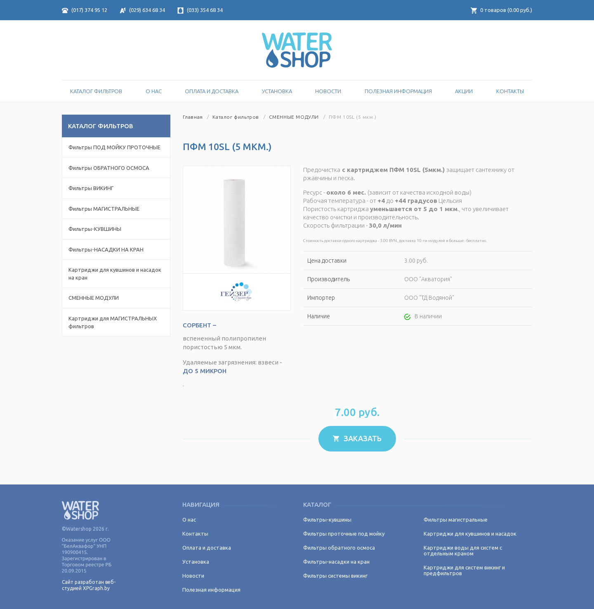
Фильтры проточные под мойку (343, 533)
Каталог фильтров (235, 117)
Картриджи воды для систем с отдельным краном (463, 550)
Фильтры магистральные (456, 519)
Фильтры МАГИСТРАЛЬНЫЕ (103, 209)
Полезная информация (398, 91)
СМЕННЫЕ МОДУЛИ (93, 298)
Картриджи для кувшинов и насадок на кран (114, 273)
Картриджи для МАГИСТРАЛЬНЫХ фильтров (112, 322)
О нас (154, 91)
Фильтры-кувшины (327, 519)
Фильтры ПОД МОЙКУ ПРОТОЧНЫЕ (114, 147)
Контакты (510, 91)
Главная (193, 117)
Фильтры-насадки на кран (336, 561)
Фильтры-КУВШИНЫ (94, 229)
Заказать (357, 438)
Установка (277, 91)
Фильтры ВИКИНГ (90, 188)
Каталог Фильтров (96, 91)
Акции (464, 91)
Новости (328, 91)
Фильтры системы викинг (335, 575)
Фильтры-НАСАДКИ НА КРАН (106, 249)
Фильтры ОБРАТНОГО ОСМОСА (108, 168)
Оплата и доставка (211, 91)
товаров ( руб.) (501, 10)
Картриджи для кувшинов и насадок (470, 533)
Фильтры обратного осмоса (339, 547)
